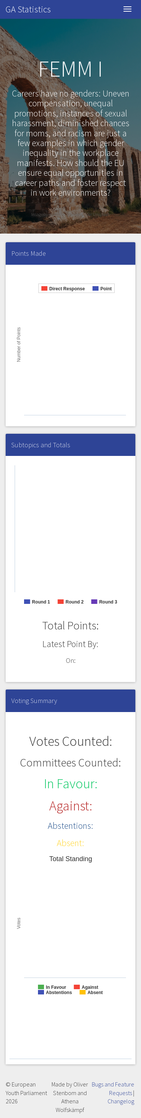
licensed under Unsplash (88, 214)
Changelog (121, 1101)
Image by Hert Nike (48, 214)
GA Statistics (28, 9)
